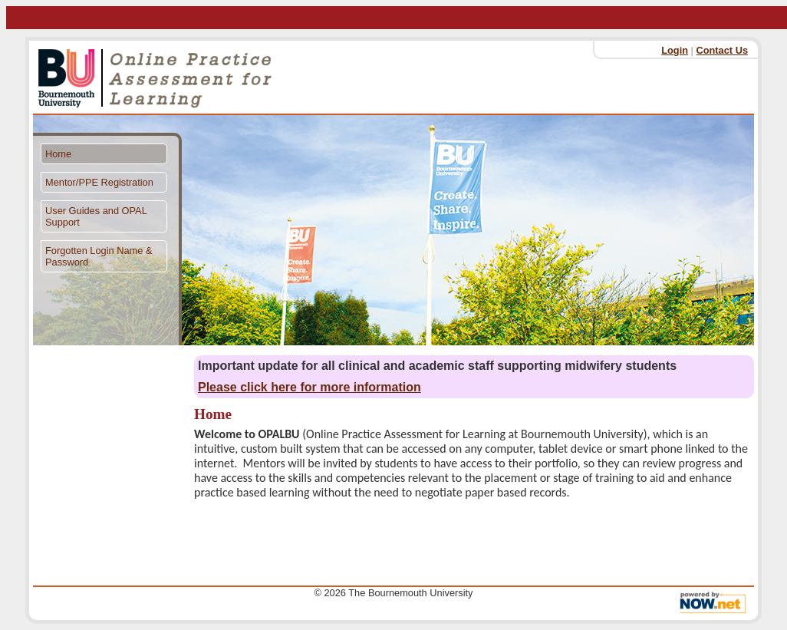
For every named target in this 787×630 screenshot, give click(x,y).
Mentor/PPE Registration (99, 182)
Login (674, 50)
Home (58, 154)
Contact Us (722, 50)
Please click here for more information (309, 387)
